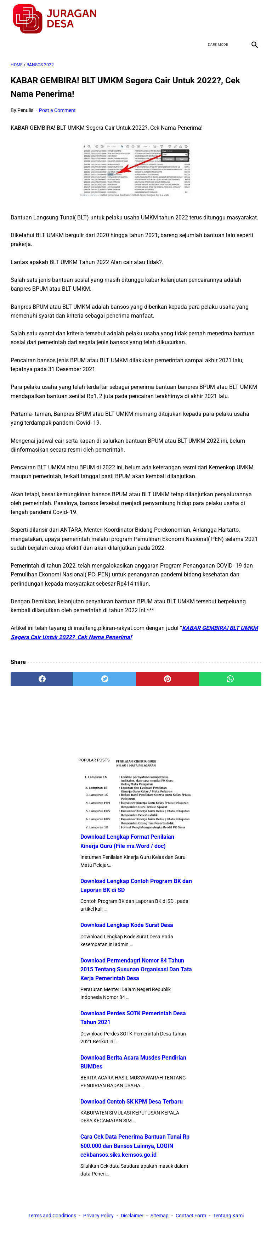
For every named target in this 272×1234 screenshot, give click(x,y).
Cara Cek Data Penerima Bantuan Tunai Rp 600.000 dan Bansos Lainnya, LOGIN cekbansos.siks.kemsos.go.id (134, 1145)
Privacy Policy (98, 1215)
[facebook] (203, 19)
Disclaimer (132, 1215)
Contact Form (191, 1215)
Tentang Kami (228, 1215)
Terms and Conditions (52, 1215)
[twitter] (220, 19)
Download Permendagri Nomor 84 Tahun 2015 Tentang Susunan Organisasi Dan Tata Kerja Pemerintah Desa (136, 969)
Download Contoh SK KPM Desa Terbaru (131, 1101)
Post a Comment (57, 110)
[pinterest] (167, 679)
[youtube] (237, 19)
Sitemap (160, 1215)
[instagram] (253, 19)
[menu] (15, 44)
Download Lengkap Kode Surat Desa (126, 925)
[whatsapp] (230, 679)
